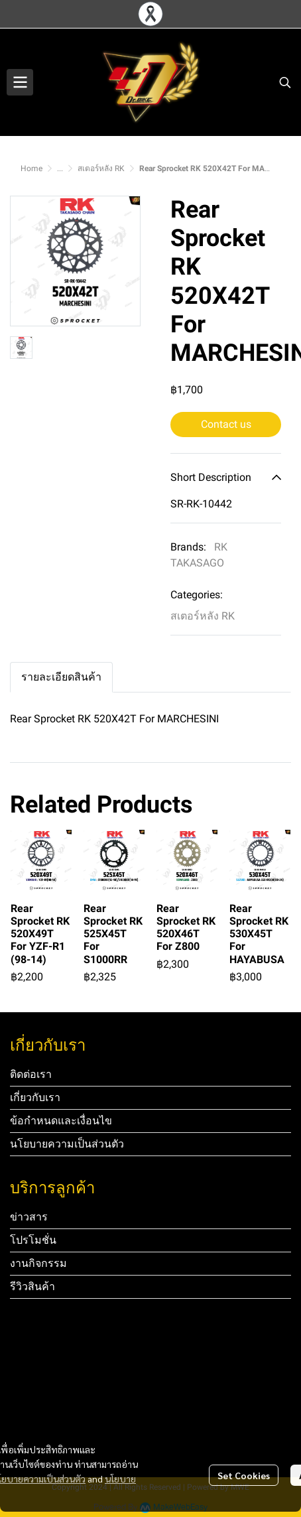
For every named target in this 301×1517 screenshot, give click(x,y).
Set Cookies (243, 1475)
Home (31, 168)
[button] (285, 82)
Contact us (226, 424)
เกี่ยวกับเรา (35, 1097)
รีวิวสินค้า (32, 1286)
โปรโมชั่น (33, 1240)
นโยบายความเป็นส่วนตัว (67, 1144)
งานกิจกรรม (38, 1263)
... (60, 168)
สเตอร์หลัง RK (101, 168)
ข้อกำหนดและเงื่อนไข (61, 1120)
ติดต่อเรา (31, 1074)
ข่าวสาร (29, 1217)
